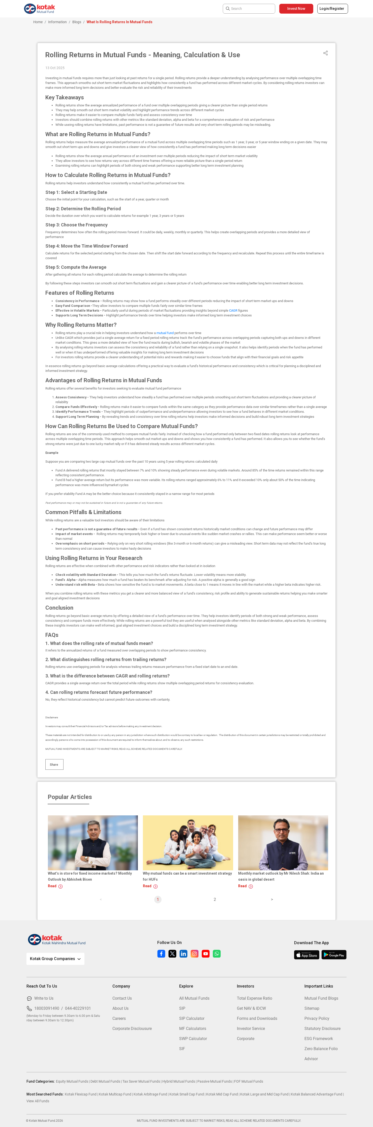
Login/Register (332, 9)
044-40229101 (78, 1008)
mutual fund (165, 333)
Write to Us (43, 998)
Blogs (76, 22)
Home (38, 22)
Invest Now (296, 9)
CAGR (233, 310)
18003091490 (46, 1008)
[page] (271, 899)
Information (57, 22)
